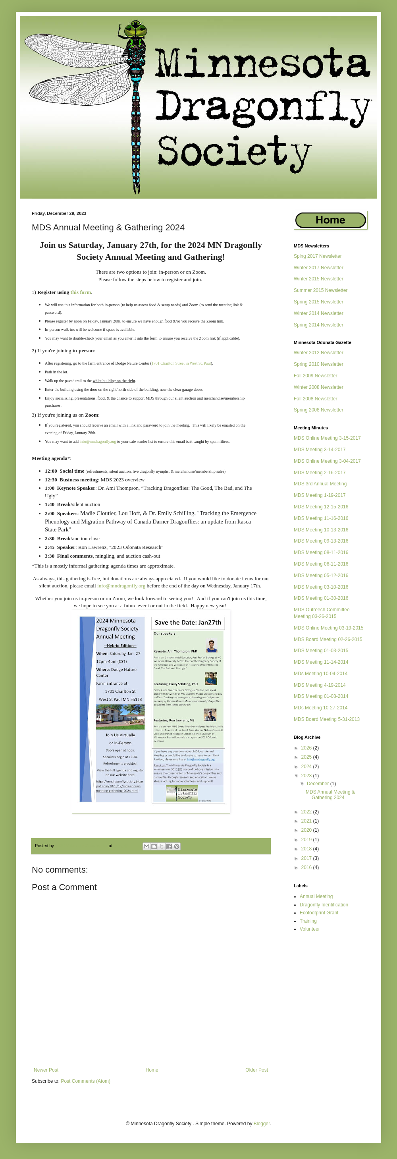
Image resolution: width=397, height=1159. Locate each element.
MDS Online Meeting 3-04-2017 (327, 461)
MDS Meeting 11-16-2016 (321, 518)
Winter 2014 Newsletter (318, 313)
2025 (307, 757)
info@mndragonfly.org (98, 441)
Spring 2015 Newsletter (318, 302)
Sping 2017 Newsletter (318, 256)
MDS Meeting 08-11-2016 (321, 552)
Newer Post (46, 1070)
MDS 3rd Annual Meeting (320, 484)
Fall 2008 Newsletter (315, 399)
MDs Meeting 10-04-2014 (320, 673)
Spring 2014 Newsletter (318, 325)
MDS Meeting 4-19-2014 (320, 685)
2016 (307, 867)
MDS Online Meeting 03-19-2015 (328, 628)
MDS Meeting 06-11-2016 (321, 564)
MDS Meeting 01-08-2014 (321, 696)
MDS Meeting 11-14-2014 (321, 662)
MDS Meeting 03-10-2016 (321, 587)
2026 (307, 748)
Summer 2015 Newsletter (320, 290)
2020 (307, 830)
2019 (307, 839)
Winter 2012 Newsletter (318, 352)
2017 (307, 858)
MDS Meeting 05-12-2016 (321, 575)
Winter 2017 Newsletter (318, 267)
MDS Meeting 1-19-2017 (320, 495)
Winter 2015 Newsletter (318, 279)
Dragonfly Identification (324, 905)
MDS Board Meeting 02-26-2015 (328, 639)
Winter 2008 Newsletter (318, 387)
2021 (307, 821)
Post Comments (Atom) (85, 1081)
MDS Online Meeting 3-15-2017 (327, 438)
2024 (307, 766)
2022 (307, 812)
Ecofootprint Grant (319, 913)
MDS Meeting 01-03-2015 (321, 650)
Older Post (256, 1070)
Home (152, 1070)
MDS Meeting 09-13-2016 (321, 541)
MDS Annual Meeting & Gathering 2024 (330, 794)
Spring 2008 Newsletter (318, 410)
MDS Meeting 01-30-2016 (321, 598)
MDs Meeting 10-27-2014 (320, 708)
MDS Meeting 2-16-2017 (320, 472)
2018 (307, 849)
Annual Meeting (316, 896)
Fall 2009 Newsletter (315, 376)
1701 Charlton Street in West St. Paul (181, 363)
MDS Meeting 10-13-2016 (321, 530)
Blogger (262, 1123)
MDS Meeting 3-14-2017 (320, 449)
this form (81, 292)
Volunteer (310, 929)
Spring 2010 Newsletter (318, 364)
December (318, 783)
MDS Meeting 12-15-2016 (321, 507)
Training (308, 921)
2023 (307, 775)
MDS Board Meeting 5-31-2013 (327, 719)
